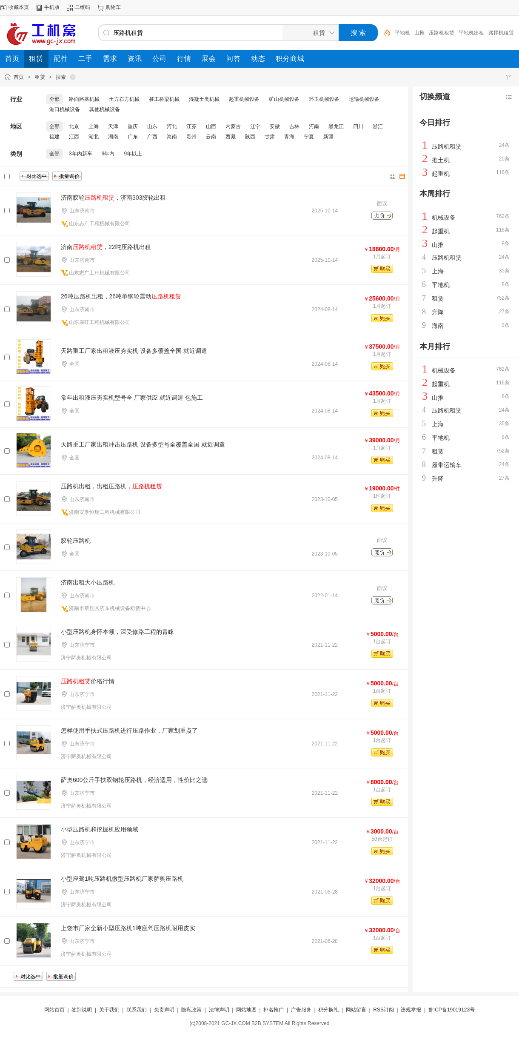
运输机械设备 (364, 99)
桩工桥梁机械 (164, 99)
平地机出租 (471, 33)
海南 (172, 137)
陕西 (250, 137)
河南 (314, 126)
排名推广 (273, 1010)
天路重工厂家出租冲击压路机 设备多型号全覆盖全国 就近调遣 (143, 444)
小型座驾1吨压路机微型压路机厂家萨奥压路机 (122, 878)
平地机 (402, 33)
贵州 (191, 137)
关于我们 (109, 1010)
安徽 (275, 126)
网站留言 (356, 1010)
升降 (438, 312)
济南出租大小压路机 (87, 582)
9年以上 (133, 154)
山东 (152, 126)
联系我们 (136, 1010)
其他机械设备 (104, 109)
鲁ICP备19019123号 (451, 1010)
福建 (54, 137)
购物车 (113, 7)
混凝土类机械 (204, 99)
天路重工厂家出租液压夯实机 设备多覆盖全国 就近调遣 (134, 350)
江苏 (191, 126)
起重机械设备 (244, 99)
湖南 (113, 137)
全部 (54, 99)
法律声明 (219, 1010)
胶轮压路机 (76, 540)
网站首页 (54, 1010)
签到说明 (81, 1010)
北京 (74, 126)
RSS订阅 (383, 1010)
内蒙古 (233, 126)
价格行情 (87, 681)
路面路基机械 (84, 99)
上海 (93, 126)
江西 (74, 137)
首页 (19, 77)
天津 (113, 126)
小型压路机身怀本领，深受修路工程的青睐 (117, 631)
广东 (133, 137)
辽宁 (255, 126)
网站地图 (246, 1010)
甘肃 (270, 137)
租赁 (40, 77)
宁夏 (309, 137)
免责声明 (164, 1010)
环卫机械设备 (324, 99)
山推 (419, 33)
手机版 (52, 7)
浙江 (378, 126)
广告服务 (301, 1010)
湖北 (93, 137)
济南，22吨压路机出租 (106, 246)
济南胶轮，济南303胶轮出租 (113, 197)
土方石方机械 (124, 99)
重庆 (133, 126)
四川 (358, 126)
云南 (211, 137)
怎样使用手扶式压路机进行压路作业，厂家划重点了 (129, 730)
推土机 (441, 160)
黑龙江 (336, 126)
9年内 (108, 154)
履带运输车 (447, 464)
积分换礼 (328, 1010)
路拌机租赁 (501, 33)
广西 (152, 137)
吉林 (294, 126)
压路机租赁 (441, 33)
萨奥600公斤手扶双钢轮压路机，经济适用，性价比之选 (134, 779)
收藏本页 (19, 7)
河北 (172, 126)
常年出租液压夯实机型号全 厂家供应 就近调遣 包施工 (132, 397)
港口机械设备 (64, 109)
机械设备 (444, 217)
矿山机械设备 (284, 99)
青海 (289, 137)
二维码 (82, 7)
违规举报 (411, 1010)
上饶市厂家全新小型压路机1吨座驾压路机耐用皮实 (128, 928)
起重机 (441, 173)
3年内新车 (80, 154)
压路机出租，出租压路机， (111, 486)
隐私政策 (191, 1010)
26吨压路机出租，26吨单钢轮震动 (121, 296)
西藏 (230, 137)
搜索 (61, 77)
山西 (211, 126)
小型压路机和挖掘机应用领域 (99, 829)
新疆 (328, 137)
